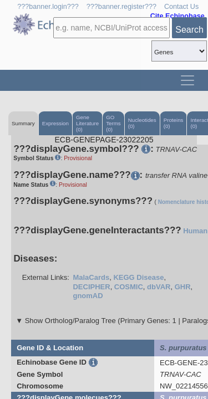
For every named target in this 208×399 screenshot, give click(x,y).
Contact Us (181, 7)
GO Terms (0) (113, 123)
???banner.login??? (48, 7)
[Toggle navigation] (187, 80)
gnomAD (88, 295)
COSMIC (128, 287)
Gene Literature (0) (87, 123)
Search (189, 29)
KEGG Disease (138, 277)
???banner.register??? (121, 7)
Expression (55, 123)
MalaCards (91, 277)
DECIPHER (91, 287)
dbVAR (158, 287)
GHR (183, 287)
